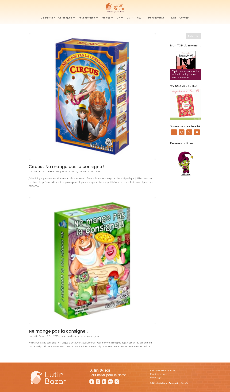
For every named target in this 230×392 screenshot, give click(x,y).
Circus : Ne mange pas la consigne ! (66, 167)
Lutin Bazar (39, 171)
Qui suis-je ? (48, 18)
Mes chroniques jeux (89, 171)
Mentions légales (158, 374)
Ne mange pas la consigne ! (58, 331)
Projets (106, 18)
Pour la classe (87, 18)
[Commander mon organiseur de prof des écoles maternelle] (185, 104)
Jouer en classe (69, 171)
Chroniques (65, 18)
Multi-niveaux (156, 18)
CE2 (139, 18)
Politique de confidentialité (163, 370)
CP (118, 18)
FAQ (173, 18)
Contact (184, 18)
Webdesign (155, 377)
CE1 (128, 18)
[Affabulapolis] (185, 64)
